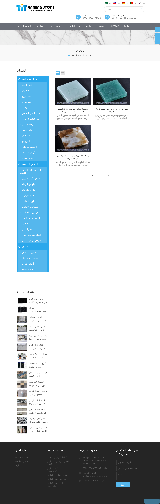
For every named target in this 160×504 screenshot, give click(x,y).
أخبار (68, 491)
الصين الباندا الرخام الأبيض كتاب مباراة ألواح (37, 389)
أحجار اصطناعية (57, 26)
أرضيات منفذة (27, 152)
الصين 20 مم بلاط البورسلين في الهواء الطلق (37, 371)
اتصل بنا (127, 26)
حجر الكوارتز (26, 90)
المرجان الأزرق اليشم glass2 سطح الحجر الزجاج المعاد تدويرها (68, 104)
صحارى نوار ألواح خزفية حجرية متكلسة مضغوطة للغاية (38, 288)
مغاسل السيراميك (29, 258)
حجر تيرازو (26, 96)
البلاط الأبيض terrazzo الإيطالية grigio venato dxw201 (38, 380)
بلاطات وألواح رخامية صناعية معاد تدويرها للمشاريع (38, 325)
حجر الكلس (26, 223)
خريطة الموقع (23, 494)
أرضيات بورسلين (28, 147)
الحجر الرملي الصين (30, 218)
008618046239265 (92, 18)
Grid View (58, 73)
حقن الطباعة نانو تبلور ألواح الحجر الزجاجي (38, 399)
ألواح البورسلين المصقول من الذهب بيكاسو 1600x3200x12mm (38, 306)
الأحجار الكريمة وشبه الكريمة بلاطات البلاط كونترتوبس (38, 417)
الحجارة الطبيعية (74, 26)
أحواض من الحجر (28, 252)
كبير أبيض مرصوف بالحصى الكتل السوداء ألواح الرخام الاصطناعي (38, 407)
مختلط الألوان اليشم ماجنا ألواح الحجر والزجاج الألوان (129, 104)
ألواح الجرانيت (27, 195)
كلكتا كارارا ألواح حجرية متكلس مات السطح (37, 334)
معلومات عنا (41, 26)
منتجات (50, 491)
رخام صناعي (26, 124)
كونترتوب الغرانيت (29, 207)
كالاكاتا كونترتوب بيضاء (57, 450)
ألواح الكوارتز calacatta (58, 468)
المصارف (90, 26)
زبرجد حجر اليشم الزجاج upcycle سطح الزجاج (99, 104)
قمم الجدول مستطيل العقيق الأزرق (38, 362)
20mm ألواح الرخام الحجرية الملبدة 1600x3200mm (37, 352)
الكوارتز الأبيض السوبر (31, 178)
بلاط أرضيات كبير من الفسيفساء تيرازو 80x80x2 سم (38, 343)
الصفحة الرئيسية (24, 26)
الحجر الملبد (26, 85)
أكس (34, 494)
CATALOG (114, 26)
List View (63, 73)
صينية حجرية (26, 269)
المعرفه (102, 26)
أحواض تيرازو (27, 264)
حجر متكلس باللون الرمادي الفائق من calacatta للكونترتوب (38, 316)
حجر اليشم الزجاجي (30, 113)
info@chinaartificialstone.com (125, 18)
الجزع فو (25, 135)
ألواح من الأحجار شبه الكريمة (30, 171)
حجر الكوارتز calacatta (57, 472)
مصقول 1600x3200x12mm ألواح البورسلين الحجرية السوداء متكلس (38, 297)
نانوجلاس (25, 107)
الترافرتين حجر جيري (30, 235)
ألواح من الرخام (28, 184)
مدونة (75, 491)
